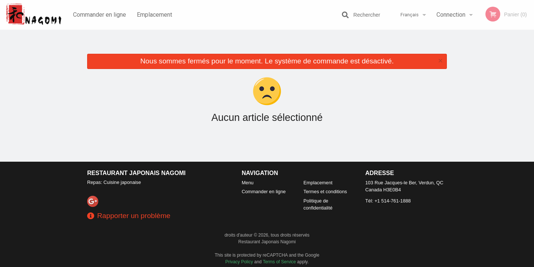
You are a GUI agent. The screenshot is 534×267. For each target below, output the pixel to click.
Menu (248, 182)
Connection (450, 14)
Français (409, 14)
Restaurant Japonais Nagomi (136, 173)
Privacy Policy (239, 261)
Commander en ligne (99, 14)
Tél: (388, 201)
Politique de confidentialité (317, 204)
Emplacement (154, 14)
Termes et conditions (325, 191)
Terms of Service (279, 261)
